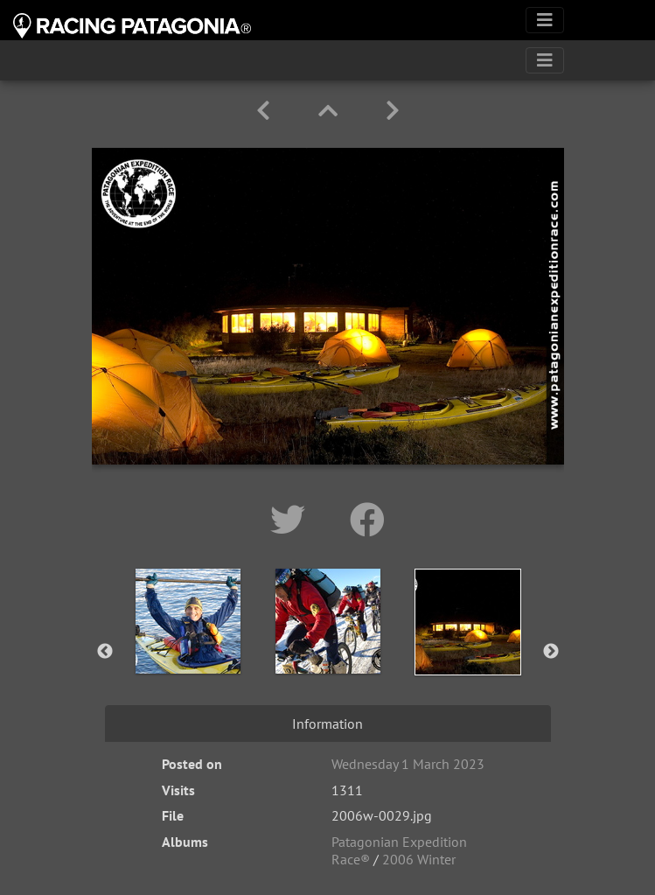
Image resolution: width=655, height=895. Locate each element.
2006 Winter (419, 859)
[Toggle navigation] (545, 20)
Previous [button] (105, 652)
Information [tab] (327, 723)
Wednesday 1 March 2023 (407, 764)
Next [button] (551, 652)
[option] (188, 648)
